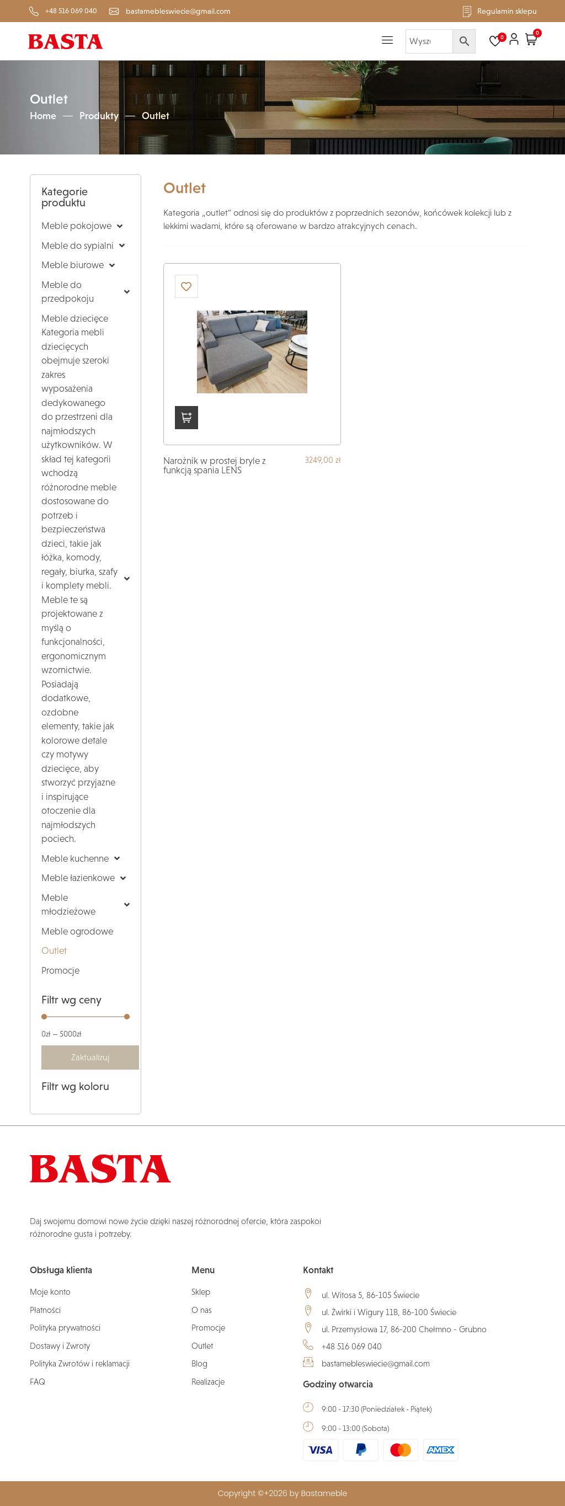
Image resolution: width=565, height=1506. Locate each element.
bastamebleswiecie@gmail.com (376, 1363)
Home (43, 115)
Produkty (99, 115)
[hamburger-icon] (387, 41)
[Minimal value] (85, 1016)
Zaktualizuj (90, 1057)
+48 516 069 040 (352, 1346)
